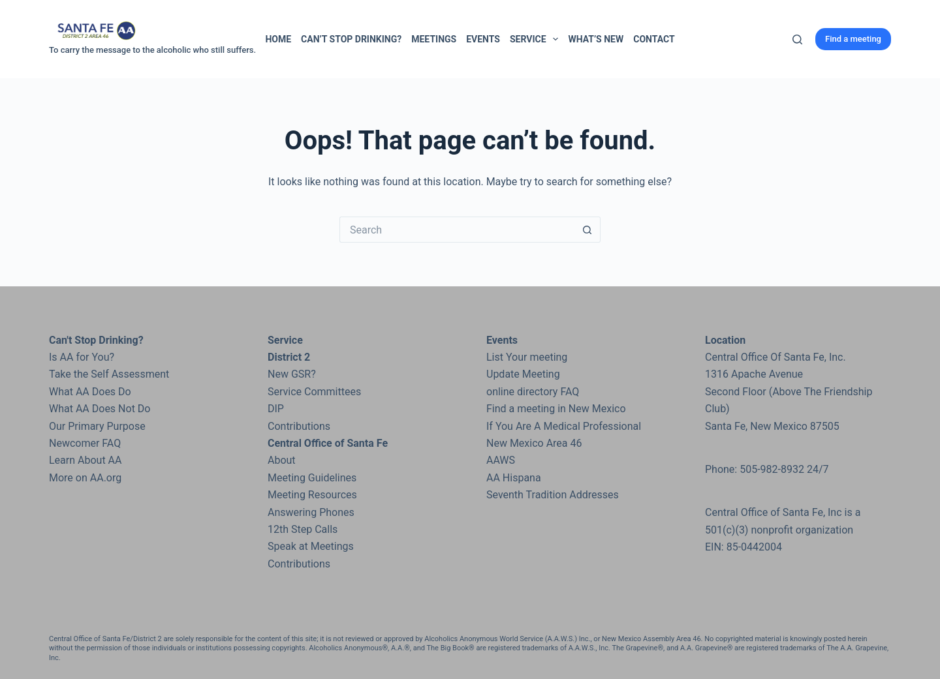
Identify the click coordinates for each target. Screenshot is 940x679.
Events (483, 39)
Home (278, 39)
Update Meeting (523, 374)
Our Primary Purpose (97, 426)
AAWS (500, 460)
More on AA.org (85, 478)
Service (536, 39)
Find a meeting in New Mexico (556, 408)
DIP (276, 408)
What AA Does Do (90, 391)
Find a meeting (853, 39)
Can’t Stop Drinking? (351, 39)
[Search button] (587, 230)
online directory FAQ (532, 391)
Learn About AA (85, 460)
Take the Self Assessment (109, 374)
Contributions (299, 426)
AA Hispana (513, 478)
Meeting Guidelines (312, 478)
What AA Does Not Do (99, 408)
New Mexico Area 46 (534, 443)
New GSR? (292, 374)
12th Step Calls (302, 529)
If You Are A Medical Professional (563, 426)
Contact (653, 39)
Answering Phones (311, 512)
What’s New (595, 39)
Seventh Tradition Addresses (552, 495)
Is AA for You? (81, 357)
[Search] (797, 39)
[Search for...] (456, 230)
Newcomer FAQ (85, 443)
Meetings (433, 39)
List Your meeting (526, 357)
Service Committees (314, 391)
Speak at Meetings (311, 546)
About (282, 460)
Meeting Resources (312, 495)
